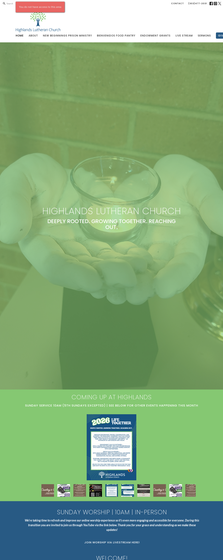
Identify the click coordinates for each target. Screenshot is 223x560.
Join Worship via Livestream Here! (112, 542)
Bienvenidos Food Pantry (116, 35)
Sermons (204, 35)
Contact (177, 3)
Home (20, 35)
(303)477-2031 (197, 3)
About (33, 35)
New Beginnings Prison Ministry (67, 35)
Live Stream (184, 35)
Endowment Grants (155, 35)
